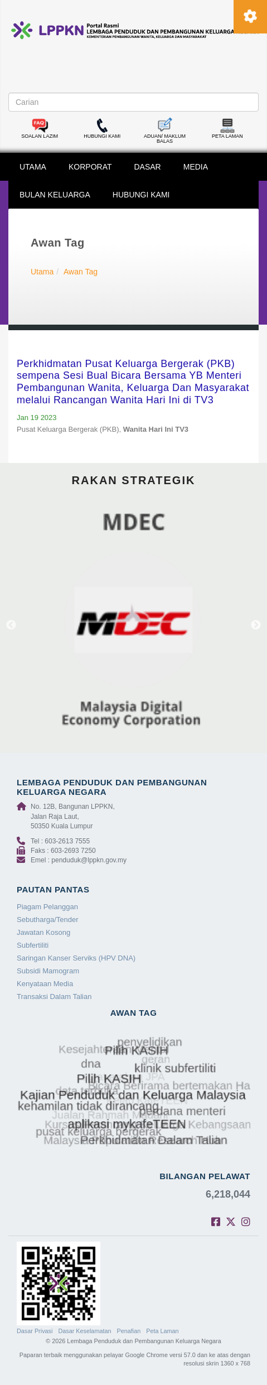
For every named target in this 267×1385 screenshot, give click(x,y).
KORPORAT (90, 166)
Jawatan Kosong (43, 932)
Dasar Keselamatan (84, 1331)
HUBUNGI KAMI (141, 194)
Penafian (129, 1331)
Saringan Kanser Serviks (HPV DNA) (76, 958)
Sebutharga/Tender (48, 919)
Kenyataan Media (45, 983)
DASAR (147, 166)
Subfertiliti (32, 945)
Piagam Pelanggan (47, 907)
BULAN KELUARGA (55, 194)
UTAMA (33, 166)
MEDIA (195, 166)
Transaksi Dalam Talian (54, 996)
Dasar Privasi (34, 1331)
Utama (42, 271)
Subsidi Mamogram (48, 971)
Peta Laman (162, 1331)
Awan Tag (81, 271)
